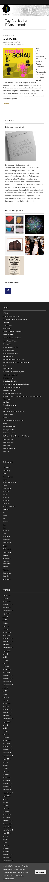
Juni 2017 (5, 691)
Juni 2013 (5, 839)
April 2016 (6, 734)
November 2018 (7, 641)
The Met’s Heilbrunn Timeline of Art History (16, 436)
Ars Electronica (7, 325)
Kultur (4, 525)
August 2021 (6, 595)
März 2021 (6, 598)
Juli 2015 (5, 762)
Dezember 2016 (7, 709)
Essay (4, 512)
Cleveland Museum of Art (10, 347)
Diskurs (5, 495)
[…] (32, 201)
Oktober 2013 (7, 827)
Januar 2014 (6, 817)
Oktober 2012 (7, 858)
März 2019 (6, 629)
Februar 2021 (7, 601)
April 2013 (6, 845)
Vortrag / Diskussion (9, 506)
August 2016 (6, 722)
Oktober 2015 (7, 753)
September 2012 (8, 861)
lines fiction (6, 402)
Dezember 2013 (7, 821)
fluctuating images (8, 378)
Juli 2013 (5, 836)
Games (5, 485)
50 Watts (5, 313)
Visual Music (6, 576)
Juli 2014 (5, 799)
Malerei (5, 546)
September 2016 (8, 719)
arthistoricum (7, 328)
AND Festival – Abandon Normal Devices (15, 319)
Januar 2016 (6, 743)
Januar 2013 (6, 852)
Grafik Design (7, 488)
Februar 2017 (7, 703)
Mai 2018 (5, 660)
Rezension (6, 561)
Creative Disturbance (9, 356)
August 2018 (6, 651)
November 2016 (7, 712)
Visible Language (8, 442)
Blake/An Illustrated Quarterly (12, 332)
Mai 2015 (5, 768)
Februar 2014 (7, 814)
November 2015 (7, 750)
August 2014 (6, 796)
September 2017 (8, 685)
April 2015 (6, 771)
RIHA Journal (6, 417)
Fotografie (6, 530)
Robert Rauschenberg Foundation (13, 420)
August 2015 (6, 759)
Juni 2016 (5, 728)
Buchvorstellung (8, 477)
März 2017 (6, 700)
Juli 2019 (5, 617)
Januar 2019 (6, 635)
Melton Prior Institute (9, 405)
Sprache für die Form (9, 427)
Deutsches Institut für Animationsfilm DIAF (16, 362)
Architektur (6, 467)
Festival (5, 516)
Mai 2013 (5, 842)
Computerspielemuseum (10, 353)
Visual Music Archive (9, 448)
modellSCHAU (10, 39)
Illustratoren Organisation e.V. (12, 393)
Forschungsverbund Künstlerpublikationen (16, 384)
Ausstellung (6, 470)
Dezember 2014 (7, 784)
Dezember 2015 (7, 746)
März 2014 (6, 811)
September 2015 (8, 756)
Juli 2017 (5, 688)
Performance (7, 552)
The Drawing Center (9, 433)
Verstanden (40, 872)
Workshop (6, 509)
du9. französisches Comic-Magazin (13, 372)
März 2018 (6, 666)
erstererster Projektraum (10, 375)
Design (5, 480)
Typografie (6, 570)
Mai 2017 (5, 694)
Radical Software (8, 414)
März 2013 (6, 848)
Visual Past (6, 451)
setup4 (5, 424)
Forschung (6, 497)
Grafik (4, 533)
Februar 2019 (7, 632)
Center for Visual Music (10, 341)
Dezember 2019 (7, 605)
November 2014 (7, 787)
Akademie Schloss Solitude (11, 316)
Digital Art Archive (8, 369)
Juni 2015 (5, 765)
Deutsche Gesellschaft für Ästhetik (13, 359)
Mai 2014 (5, 805)
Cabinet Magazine (8, 335)
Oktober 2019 (7, 608)
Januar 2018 (6, 672)
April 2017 (6, 697)
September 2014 (8, 793)
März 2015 (6, 774)
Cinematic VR (7, 344)
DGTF (4, 366)
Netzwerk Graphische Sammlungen (13, 411)
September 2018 (8, 648)
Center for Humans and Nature (12, 338)
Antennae (6, 322)
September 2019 (8, 611)
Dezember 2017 (7, 676)
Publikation (6, 503)
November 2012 (7, 855)
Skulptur (5, 555)
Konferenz (6, 500)
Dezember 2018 (7, 638)
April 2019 (6, 626)
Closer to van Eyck (8, 350)
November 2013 (7, 824)
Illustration (6, 491)
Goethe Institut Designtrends (11, 387)
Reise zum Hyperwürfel (14, 127)
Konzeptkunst (7, 540)
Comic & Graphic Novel (9, 482)
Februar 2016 (7, 740)
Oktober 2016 (7, 716)
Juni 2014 (5, 802)
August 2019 (6, 614)
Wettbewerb (6, 579)
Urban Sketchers (8, 439)
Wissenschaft (7, 558)
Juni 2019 (5, 620)
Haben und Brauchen (9, 390)
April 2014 (6, 808)
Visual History (7, 445)
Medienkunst (7, 549)
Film (4, 519)
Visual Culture (9, 35)
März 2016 (6, 737)
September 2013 (8, 830)
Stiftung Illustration (9, 430)
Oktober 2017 (7, 682)
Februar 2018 (7, 669)
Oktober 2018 (7, 645)
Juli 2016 (5, 725)
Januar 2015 (6, 780)
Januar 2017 (6, 706)
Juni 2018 (5, 657)
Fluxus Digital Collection (10, 381)
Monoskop (6, 408)
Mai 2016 (5, 731)
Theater (5, 567)
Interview (5, 522)
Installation (6, 537)
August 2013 (6, 833)
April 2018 (6, 663)
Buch (4, 474)
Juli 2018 (5, 654)
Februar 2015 (7, 777)
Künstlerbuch (7, 543)
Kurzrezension (7, 564)
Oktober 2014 (7, 790)
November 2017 (7, 679)
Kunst (4, 528)
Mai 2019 (5, 623)
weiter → (7, 103)
